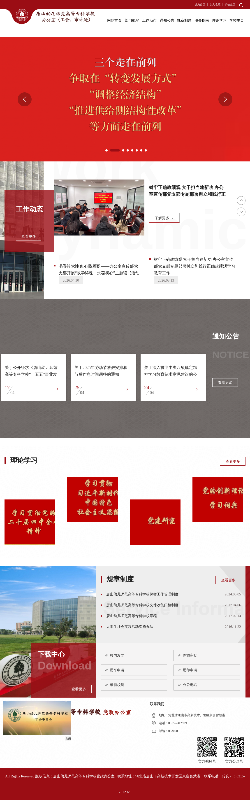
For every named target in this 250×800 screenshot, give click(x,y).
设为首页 (199, 4)
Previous (25, 99)
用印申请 (190, 670)
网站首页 (114, 20)
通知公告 (167, 20)
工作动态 (149, 20)
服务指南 (201, 20)
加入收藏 (215, 4)
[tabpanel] (125, 99)
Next (225, 99)
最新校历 (117, 685)
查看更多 (233, 461)
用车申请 (117, 670)
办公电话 (190, 685)
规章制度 (184, 20)
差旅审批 (190, 655)
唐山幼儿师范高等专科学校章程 (131, 616)
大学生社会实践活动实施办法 (129, 627)
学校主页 (230, 4)
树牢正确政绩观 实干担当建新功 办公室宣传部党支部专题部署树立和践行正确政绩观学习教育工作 (194, 266)
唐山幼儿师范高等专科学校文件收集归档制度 (142, 605)
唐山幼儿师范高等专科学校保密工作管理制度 (142, 594)
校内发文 (117, 655)
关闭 (67, 737)
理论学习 (219, 20)
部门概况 (132, 20)
